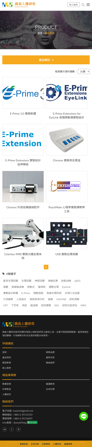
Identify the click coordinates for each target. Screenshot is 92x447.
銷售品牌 (50, 352)
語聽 (5, 286)
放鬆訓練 (66, 280)
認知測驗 (74, 299)
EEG (56, 305)
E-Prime (25, 292)
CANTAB (61, 299)
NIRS (83, 305)
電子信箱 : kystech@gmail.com (17, 410)
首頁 (40, 33)
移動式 (31, 286)
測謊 (24, 305)
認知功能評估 (69, 305)
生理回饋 (26, 280)
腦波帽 (34, 305)
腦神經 (41, 286)
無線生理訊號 (54, 292)
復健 (50, 299)
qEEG (77, 280)
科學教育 (6, 389)
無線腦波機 (18, 286)
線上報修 (73, 4)
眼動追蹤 (38, 292)
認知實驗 (46, 305)
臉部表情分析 (37, 299)
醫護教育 (50, 384)
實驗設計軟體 (10, 292)
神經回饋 (40, 280)
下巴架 (15, 305)
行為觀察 (8, 299)
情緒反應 (53, 280)
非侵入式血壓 (72, 292)
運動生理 (54, 286)
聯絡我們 (50, 363)
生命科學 (50, 389)
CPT (5, 305)
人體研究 (6, 394)
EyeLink (66, 286)
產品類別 (44, 60)
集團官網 (6, 384)
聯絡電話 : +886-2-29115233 (17, 414)
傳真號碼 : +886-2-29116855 (17, 418)
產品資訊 (6, 357)
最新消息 (50, 357)
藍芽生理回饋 (10, 280)
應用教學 (6, 363)
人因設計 (21, 299)
